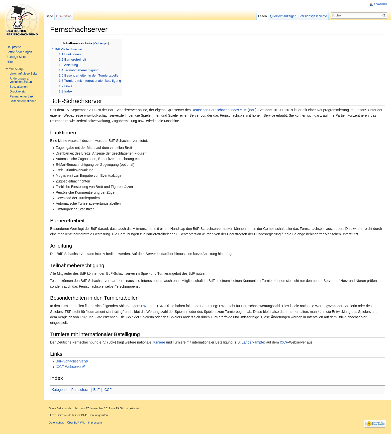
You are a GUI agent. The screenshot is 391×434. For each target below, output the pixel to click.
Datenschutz (56, 422)
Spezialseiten (18, 86)
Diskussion (64, 16)
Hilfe (10, 62)
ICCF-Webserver (69, 367)
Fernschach (80, 390)
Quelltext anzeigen (283, 16)
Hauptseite (14, 47)
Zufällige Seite (16, 57)
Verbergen (101, 43)
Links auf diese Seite (23, 73)
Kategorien (60, 390)
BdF (252, 110)
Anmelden (380, 4)
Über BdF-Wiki (76, 422)
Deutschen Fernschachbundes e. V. (219, 110)
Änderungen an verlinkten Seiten (21, 80)
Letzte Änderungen (19, 52)
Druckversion (18, 91)
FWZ (145, 306)
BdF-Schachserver (70, 361)
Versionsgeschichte (313, 16)
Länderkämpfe (253, 342)
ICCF (284, 342)
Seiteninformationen (23, 101)
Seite (49, 16)
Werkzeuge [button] (16, 69)
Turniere (158, 342)
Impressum (95, 422)
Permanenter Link (21, 96)
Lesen (262, 16)
